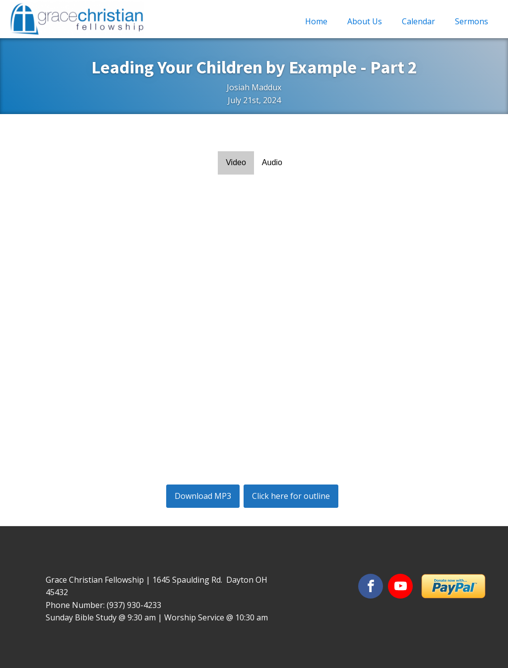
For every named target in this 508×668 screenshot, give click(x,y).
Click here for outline (291, 495)
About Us (364, 21)
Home (316, 21)
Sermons (471, 21)
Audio (272, 162)
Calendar (418, 21)
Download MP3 (203, 495)
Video (236, 162)
